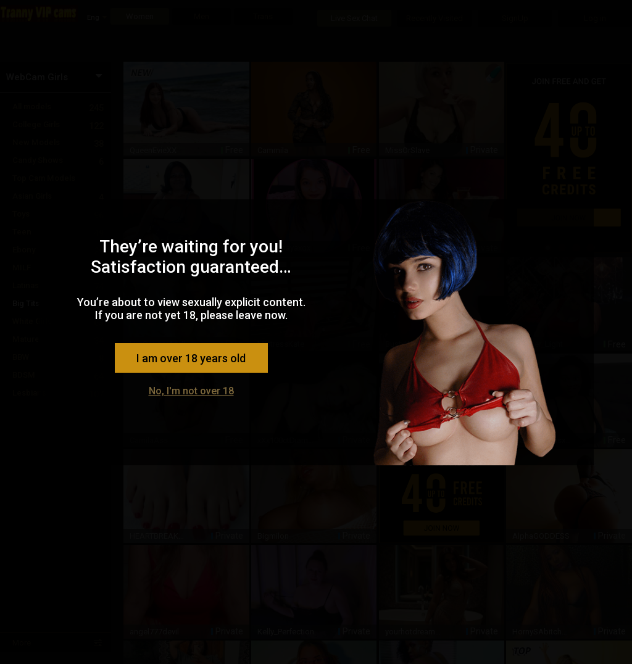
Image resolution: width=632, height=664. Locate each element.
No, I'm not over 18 (191, 391)
